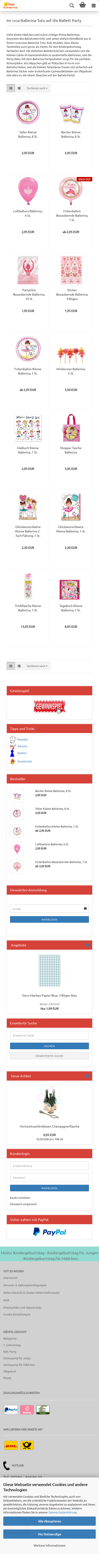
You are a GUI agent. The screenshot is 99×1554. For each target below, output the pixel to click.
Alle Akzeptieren (49, 1521)
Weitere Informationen (50, 1545)
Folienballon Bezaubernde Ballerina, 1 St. (72, 215)
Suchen (49, 1046)
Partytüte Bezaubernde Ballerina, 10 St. (29, 294)
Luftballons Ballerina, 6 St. (27, 213)
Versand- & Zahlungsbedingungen (24, 1285)
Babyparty (9, 1338)
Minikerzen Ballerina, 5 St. (70, 371)
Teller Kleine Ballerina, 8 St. (28, 134)
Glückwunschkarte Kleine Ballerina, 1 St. (70, 529)
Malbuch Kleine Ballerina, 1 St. (28, 450)
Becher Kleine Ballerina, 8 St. (71, 134)
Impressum (10, 1277)
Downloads (24, 761)
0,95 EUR (49, 1135)
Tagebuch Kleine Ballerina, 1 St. (70, 608)
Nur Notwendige (49, 1534)
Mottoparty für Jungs (17, 1358)
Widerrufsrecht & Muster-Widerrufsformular (31, 1292)
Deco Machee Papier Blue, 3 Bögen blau (49, 995)
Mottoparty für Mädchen (19, 1365)
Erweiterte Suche (49, 1056)
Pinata (7, 1378)
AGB (6, 1300)
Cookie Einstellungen (16, 1314)
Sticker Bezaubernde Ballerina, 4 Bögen (72, 294)
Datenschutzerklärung (63, 1512)
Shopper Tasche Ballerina (71, 450)
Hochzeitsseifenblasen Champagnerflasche (49, 1126)
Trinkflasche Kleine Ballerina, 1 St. (28, 608)
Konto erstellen (20, 1197)
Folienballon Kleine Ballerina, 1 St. (27, 371)
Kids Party (9, 1351)
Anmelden (49, 919)
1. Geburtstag (12, 1345)
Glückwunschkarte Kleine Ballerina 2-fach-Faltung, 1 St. (28, 531)
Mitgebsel (9, 1371)
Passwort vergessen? (23, 1204)
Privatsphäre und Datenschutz (22, 1307)
